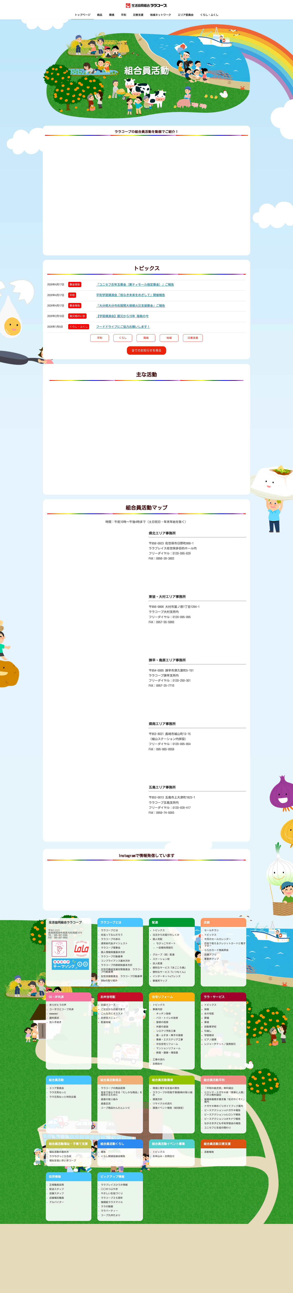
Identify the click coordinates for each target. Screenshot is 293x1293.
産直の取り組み (109, 1099)
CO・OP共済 (56, 996)
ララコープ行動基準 (112, 956)
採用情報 (55, 1176)
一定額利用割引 (164, 948)
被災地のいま (77, 316)
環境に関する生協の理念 (166, 1088)
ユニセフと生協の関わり (217, 1127)
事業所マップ (160, 981)
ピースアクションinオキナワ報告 (222, 1119)
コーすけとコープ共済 (61, 1009)
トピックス (159, 930)
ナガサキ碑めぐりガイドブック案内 (223, 1106)
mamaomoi (53, 1013)
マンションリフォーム (168, 1048)
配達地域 (106, 1022)
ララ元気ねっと (57, 1092)
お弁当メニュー (109, 1018)
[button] (99, 338)
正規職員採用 (56, 1185)
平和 (72, 295)
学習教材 (209, 1035)
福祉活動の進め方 (59, 1152)
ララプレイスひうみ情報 (114, 1185)
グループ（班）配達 (164, 954)
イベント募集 (168, 1143)
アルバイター (56, 1202)
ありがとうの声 (57, 1005)
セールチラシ (211, 930)
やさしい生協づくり (112, 1193)
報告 (103, 1152)
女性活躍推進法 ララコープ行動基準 (121, 976)
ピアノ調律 (210, 1039)
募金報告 (75, 284)
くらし (112, 1143)
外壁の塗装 (162, 1026)
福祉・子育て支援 (68, 1143)
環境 (162, 1079)
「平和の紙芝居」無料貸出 (218, 1088)
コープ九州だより (110, 1215)
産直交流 (106, 1103)
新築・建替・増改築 (167, 1052)
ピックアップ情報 (112, 1176)
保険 (206, 1009)
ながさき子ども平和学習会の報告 (222, 1123)
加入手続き (55, 1022)
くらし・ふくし (79, 326)
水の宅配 (209, 1013)
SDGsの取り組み (109, 980)
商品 (110, 1079)
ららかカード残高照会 (216, 950)
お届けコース (108, 1005)
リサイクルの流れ (162, 1103)
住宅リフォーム (162, 996)
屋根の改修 (162, 1022)
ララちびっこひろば (60, 1156)
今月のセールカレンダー (217, 939)
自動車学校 (210, 1026)
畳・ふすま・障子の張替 (169, 1035)
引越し (208, 1031)
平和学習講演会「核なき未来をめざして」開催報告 (130, 294)
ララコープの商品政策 (113, 1088)
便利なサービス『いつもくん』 (170, 972)
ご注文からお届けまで (113, 1009)
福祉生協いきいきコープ (62, 1160)
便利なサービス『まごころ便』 (170, 967)
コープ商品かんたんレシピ (115, 1108)
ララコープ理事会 (110, 948)
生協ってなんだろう (112, 935)
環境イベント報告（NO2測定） (169, 1108)
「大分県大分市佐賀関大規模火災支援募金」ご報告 (130, 305)
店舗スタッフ (56, 1193)
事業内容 (157, 1009)
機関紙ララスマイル (112, 1202)
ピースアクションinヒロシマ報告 (222, 1114)
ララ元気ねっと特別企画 (62, 1097)
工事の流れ (159, 1059)
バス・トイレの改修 (167, 1018)
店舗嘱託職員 (56, 1198)
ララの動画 (107, 1206)
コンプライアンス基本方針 (115, 961)
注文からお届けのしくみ (166, 935)
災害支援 (217, 1143)
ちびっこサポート (166, 943)
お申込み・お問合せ (164, 1156)
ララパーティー (109, 1211)
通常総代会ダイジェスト (114, 943)
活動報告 (209, 1152)
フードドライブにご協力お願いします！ (123, 326)
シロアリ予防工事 (166, 1031)
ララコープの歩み (110, 939)
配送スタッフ (56, 1189)
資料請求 (54, 1018)
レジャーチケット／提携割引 (220, 1044)
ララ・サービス (214, 996)
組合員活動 (56, 1079)
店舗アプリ (210, 954)
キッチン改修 (163, 1013)
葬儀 (206, 1018)
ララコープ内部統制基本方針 (116, 965)
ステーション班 (161, 959)
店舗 (207, 922)
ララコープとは (110, 922)
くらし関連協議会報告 (113, 1156)
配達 (155, 922)
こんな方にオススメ (112, 1013)
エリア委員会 (56, 1088)
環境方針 (157, 1099)
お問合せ (157, 1064)
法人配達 (157, 963)
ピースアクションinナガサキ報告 (222, 1110)
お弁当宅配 (107, 996)
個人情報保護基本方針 (113, 952)
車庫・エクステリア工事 (169, 1039)
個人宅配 (157, 939)
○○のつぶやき (109, 1189)
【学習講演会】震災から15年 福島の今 (122, 316)
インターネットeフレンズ (167, 976)
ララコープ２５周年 (112, 1198)
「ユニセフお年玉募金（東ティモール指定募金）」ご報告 (135, 284)
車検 (206, 1022)
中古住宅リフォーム (167, 1044)
